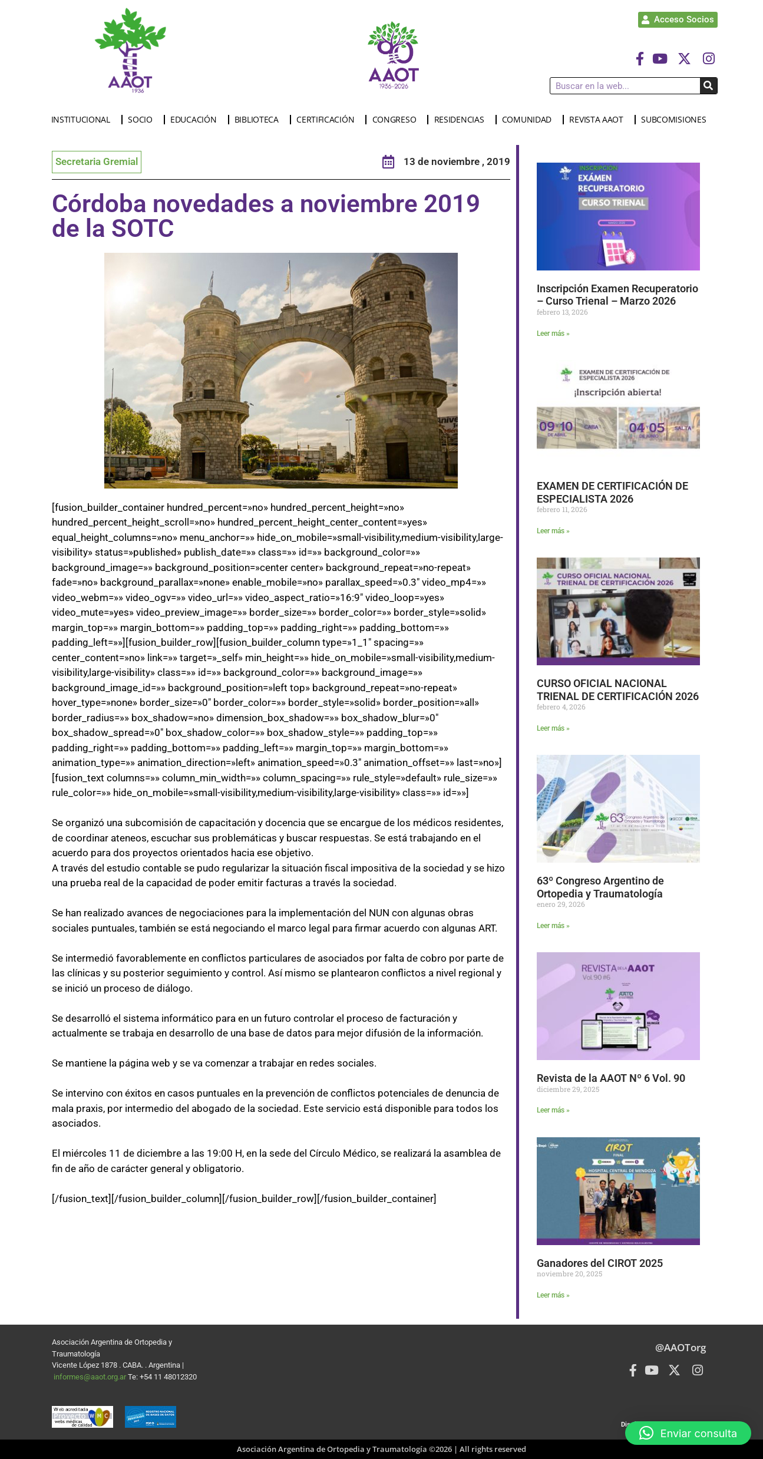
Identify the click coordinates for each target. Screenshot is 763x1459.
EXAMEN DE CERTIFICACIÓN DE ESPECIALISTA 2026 (612, 492)
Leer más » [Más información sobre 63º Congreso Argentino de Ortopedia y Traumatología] (553, 926)
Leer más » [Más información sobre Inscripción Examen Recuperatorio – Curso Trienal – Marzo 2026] (553, 333)
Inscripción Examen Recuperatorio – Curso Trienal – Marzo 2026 (617, 295)
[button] (688, 1433)
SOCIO (143, 120)
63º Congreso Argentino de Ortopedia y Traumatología (600, 887)
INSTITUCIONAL (83, 120)
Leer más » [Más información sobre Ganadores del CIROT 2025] (553, 1295)
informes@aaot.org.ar (91, 1376)
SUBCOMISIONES (676, 120)
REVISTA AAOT (599, 120)
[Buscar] (708, 86)
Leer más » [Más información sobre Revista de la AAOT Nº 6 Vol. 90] (553, 1110)
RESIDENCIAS (462, 120)
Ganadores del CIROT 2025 (600, 1263)
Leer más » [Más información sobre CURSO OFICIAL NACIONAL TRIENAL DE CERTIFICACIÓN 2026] (553, 728)
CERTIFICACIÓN (328, 120)
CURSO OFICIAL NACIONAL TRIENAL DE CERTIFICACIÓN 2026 (618, 689)
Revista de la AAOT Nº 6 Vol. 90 (612, 1078)
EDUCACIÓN (196, 120)
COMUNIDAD (529, 120)
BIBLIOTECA (259, 120)
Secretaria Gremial (96, 161)
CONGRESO (397, 120)
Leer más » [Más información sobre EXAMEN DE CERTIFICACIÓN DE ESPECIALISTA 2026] (553, 531)
